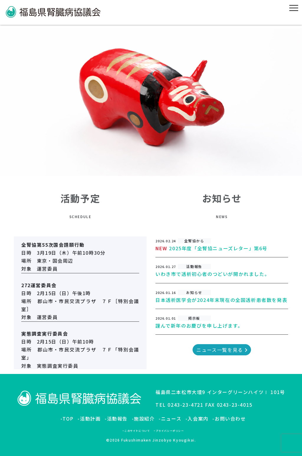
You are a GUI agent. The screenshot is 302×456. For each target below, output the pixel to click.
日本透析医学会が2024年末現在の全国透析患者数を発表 (221, 299)
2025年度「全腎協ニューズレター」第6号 (218, 248)
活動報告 (117, 418)
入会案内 (198, 418)
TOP (68, 418)
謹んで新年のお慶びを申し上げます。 (199, 325)
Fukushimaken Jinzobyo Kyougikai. (158, 439)
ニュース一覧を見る (221, 349)
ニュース (171, 418)
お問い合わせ (230, 418)
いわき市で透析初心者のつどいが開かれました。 (212, 273)
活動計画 (90, 418)
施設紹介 (144, 418)
